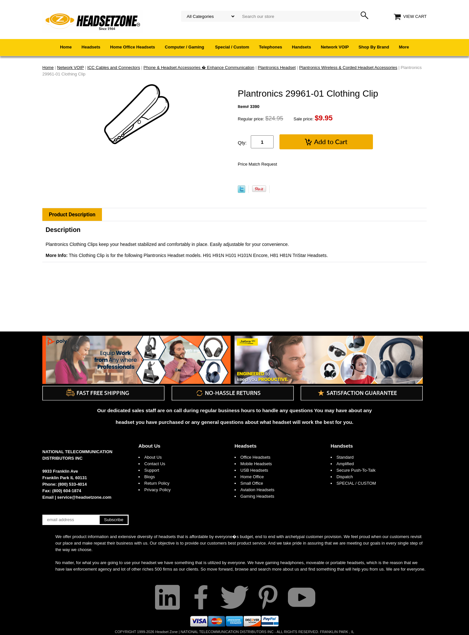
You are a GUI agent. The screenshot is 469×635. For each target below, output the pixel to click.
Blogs (149, 476)
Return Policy (156, 483)
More (404, 47)
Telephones (270, 47)
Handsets (301, 47)
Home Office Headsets (132, 47)
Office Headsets (255, 457)
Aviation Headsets (257, 489)
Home (66, 47)
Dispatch (344, 476)
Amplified (345, 463)
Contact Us (154, 463)
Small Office (251, 483)
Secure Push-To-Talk (356, 470)
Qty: (242, 142)
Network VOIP (335, 47)
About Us (149, 446)
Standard (345, 457)
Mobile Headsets (256, 463)
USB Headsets (254, 470)
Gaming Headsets (257, 496)
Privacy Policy (157, 489)
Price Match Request (257, 164)
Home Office (252, 476)
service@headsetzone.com (84, 497)
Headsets (90, 47)
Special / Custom (232, 47)
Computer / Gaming (185, 47)
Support (151, 470)
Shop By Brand (374, 47)
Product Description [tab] (72, 214)
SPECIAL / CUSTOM (356, 483)
